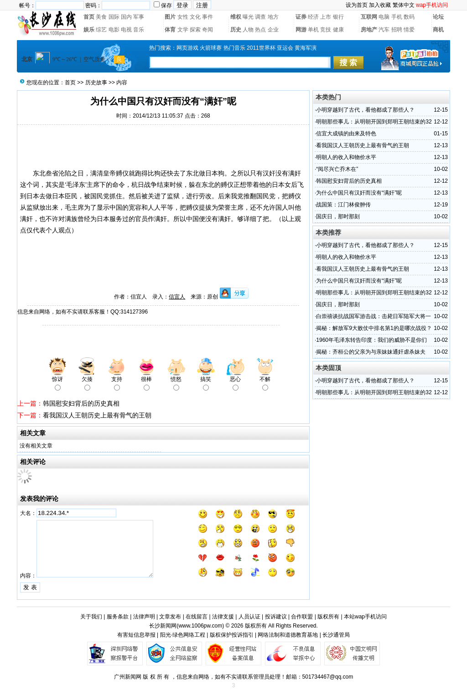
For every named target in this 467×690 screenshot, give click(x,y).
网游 (301, 29)
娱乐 (88, 29)
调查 (260, 17)
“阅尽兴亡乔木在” (337, 169)
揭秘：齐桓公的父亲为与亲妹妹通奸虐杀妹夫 (370, 352)
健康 (338, 29)
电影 (114, 29)
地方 (273, 17)
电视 (126, 29)
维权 (235, 17)
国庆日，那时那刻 (338, 216)
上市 (325, 17)
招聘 (396, 29)
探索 (195, 29)
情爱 (409, 29)
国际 (114, 17)
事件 (207, 17)
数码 (409, 17)
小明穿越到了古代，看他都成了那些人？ (365, 110)
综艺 (101, 29)
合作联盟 (302, 616)
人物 (248, 29)
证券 (301, 17)
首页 (88, 17)
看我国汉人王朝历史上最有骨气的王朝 (97, 415)
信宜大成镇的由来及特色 (346, 133)
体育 (170, 29)
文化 (195, 17)
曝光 (248, 17)
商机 (438, 29)
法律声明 (144, 616)
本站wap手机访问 (365, 616)
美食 (101, 17)
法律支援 (223, 616)
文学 (182, 29)
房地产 (369, 29)
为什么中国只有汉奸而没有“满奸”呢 (359, 193)
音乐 (138, 29)
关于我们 (91, 616)
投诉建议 (276, 616)
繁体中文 (404, 5)
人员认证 (249, 616)
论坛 (438, 17)
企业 (273, 29)
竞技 (325, 29)
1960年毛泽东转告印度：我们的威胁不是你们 (371, 340)
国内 (126, 17)
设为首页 (357, 5)
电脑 (384, 17)
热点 (260, 29)
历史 (235, 29)
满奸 (224, 218)
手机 (396, 17)
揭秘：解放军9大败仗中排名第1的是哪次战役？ (373, 328)
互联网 (369, 17)
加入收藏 (380, 5)
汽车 (384, 29)
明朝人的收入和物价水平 (346, 157)
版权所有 (328, 616)
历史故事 (96, 82)
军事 (138, 17)
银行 (338, 17)
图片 (170, 17)
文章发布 (170, 616)
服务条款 (118, 616)
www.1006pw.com (200, 626)
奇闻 (207, 29)
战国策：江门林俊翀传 (343, 204)
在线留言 (197, 616)
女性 (182, 17)
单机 (313, 29)
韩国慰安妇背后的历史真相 (81, 403)
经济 (313, 17)
